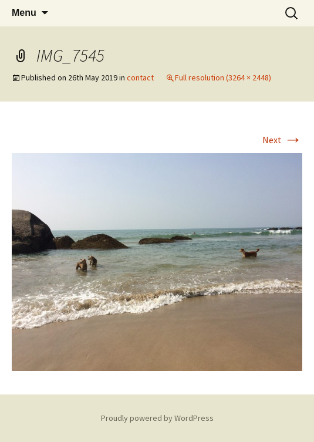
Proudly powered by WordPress (157, 418)
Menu (24, 13)
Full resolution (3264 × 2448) (223, 77)
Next (282, 140)
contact (140, 77)
